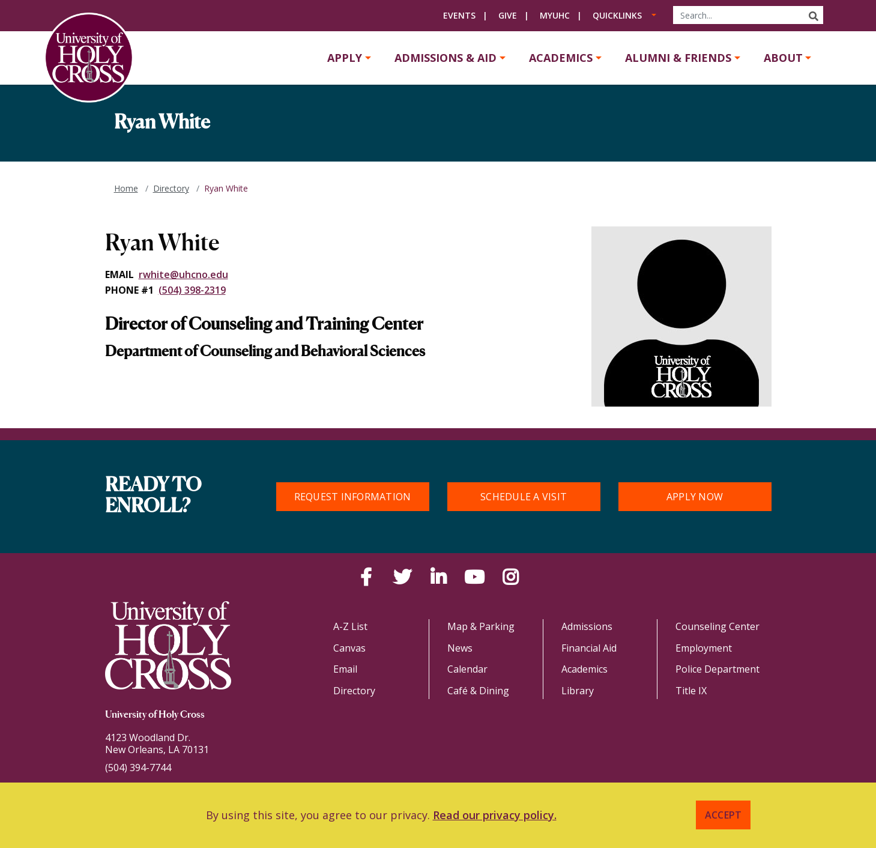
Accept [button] (723, 815)
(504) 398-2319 (192, 290)
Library (577, 690)
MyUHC (555, 15)
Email (345, 669)
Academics (561, 57)
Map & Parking (481, 626)
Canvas (349, 648)
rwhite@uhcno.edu (183, 274)
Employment (703, 648)
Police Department (717, 669)
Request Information (352, 496)
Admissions (586, 626)
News (460, 648)
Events (459, 15)
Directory (171, 188)
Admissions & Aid (445, 57)
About (783, 57)
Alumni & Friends (678, 57)
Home (126, 188)
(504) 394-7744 (138, 767)
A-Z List (350, 626)
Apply (344, 57)
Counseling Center (717, 626)
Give (507, 15)
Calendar (467, 669)
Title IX (691, 690)
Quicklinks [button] (617, 15)
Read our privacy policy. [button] (495, 815)
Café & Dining (478, 690)
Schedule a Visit (523, 496)
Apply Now (694, 496)
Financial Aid (589, 648)
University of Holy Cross (155, 715)
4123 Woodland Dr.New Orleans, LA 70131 (157, 743)
